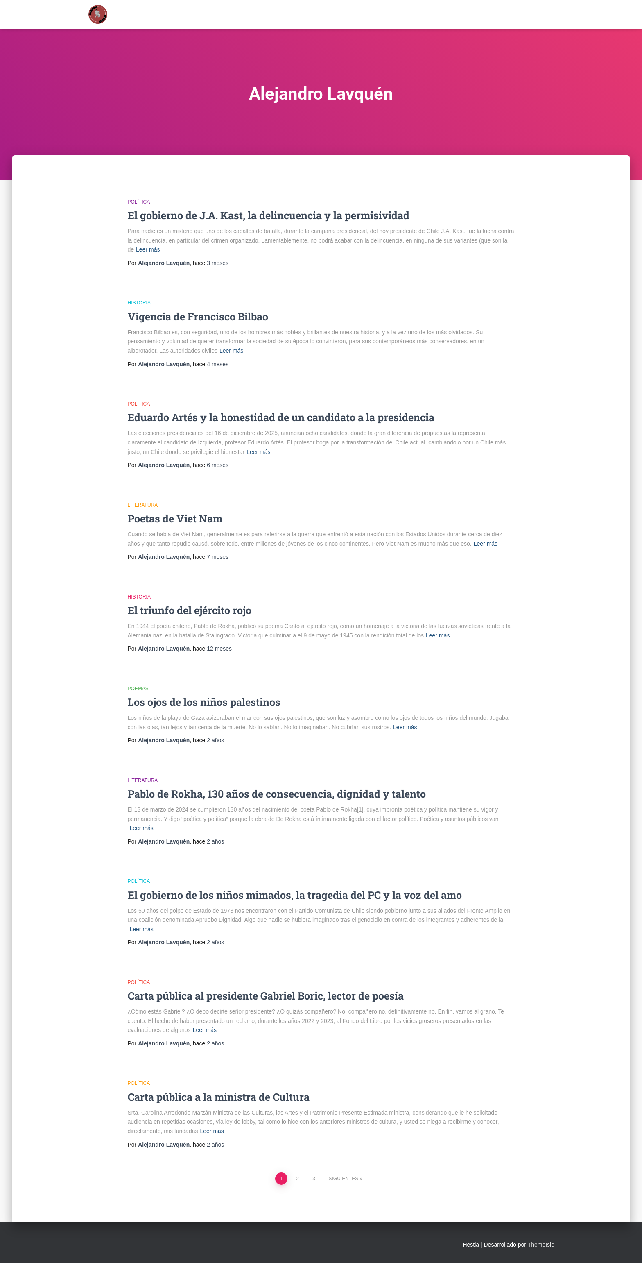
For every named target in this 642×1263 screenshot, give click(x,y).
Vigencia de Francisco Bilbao (198, 316)
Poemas (138, 689)
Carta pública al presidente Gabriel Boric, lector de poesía (266, 995)
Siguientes (343, 1178)
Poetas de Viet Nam (175, 518)
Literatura (143, 505)
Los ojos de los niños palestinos (204, 702)
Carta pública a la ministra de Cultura (219, 1097)
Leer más (148, 249)
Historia (139, 303)
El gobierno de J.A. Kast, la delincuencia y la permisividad (268, 215)
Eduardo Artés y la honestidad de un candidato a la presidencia (281, 417)
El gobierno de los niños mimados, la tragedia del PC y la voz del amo (295, 895)
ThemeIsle (541, 1244)
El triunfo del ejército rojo (189, 610)
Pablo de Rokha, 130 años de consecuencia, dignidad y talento (277, 793)
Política (139, 202)
